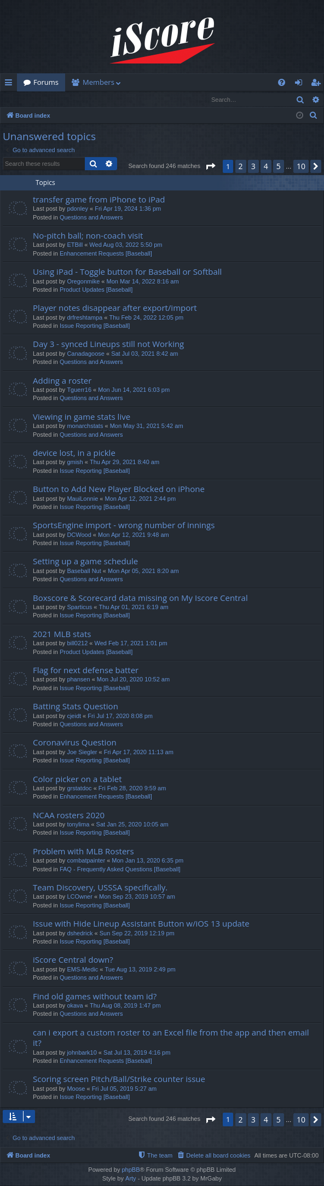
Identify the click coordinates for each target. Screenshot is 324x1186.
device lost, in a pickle (74, 453)
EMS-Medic (82, 970)
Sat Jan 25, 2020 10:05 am (132, 824)
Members (98, 82)
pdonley (77, 209)
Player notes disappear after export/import (115, 308)
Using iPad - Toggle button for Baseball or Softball (127, 272)
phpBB (130, 1170)
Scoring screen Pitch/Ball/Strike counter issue (119, 1079)
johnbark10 (81, 1053)
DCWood (79, 535)
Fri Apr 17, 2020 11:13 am (138, 752)
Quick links (10, 84)
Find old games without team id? (95, 996)
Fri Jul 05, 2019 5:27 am (124, 1089)
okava (75, 1006)
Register (54, 99)
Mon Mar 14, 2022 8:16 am (143, 282)
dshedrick (79, 933)
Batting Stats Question (75, 706)
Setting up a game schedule (85, 561)
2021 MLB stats (62, 634)
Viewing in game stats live (81, 417)
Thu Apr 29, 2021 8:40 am (124, 462)
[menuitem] (281, 82)
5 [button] (278, 166)
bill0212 (77, 643)
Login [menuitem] (300, 84)
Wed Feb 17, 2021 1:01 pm (131, 643)
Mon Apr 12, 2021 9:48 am (133, 535)
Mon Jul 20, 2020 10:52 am (133, 679)
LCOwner (79, 897)
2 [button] (241, 166)
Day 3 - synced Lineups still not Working (108, 344)
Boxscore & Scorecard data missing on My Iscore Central (140, 598)
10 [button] (301, 166)
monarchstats (85, 426)
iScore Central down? (73, 959)
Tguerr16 (79, 390)
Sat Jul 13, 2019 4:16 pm (136, 1053)
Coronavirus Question (75, 742)
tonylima (78, 824)
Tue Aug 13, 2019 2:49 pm (140, 970)
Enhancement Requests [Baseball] (106, 254)
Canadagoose (86, 354)
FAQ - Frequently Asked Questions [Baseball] (120, 869)
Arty (130, 1179)
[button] (210, 166)
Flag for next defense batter (85, 670)
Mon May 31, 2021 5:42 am (146, 426)
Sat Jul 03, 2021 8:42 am (144, 354)
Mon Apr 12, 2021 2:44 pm (140, 499)
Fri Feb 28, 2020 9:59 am (132, 788)
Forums (46, 82)
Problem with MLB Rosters (83, 851)
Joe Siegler (82, 752)
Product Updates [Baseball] (96, 290)
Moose (76, 1089)
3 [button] (253, 166)
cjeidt (74, 716)
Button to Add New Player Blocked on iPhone (119, 489)
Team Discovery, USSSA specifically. (100, 887)
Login (18, 99)
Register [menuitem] (318, 84)
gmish (75, 462)
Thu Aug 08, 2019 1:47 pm (125, 1006)
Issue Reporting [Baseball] (95, 326)
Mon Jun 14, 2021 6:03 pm (134, 390)
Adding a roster (62, 380)
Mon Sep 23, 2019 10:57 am (137, 897)
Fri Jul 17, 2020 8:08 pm (120, 716)
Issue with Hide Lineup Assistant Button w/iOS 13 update (141, 923)
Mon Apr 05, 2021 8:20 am (143, 571)
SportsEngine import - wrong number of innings (124, 525)
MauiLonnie (82, 499)
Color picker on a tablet (77, 779)
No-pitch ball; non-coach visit (88, 235)
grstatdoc (79, 788)
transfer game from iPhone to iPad (99, 199)
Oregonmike (83, 282)
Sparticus (79, 607)
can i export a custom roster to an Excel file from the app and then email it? (171, 1038)
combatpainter (86, 861)
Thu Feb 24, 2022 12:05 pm (146, 318)
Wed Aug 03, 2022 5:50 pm (125, 245)
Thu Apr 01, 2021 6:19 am (133, 607)
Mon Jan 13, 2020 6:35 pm (147, 861)
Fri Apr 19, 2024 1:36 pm (128, 209)
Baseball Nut (84, 571)
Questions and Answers (91, 218)
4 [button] (266, 166)
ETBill (75, 245)
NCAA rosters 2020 (69, 815)
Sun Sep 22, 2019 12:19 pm (137, 933)
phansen (78, 679)
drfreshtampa (84, 318)
